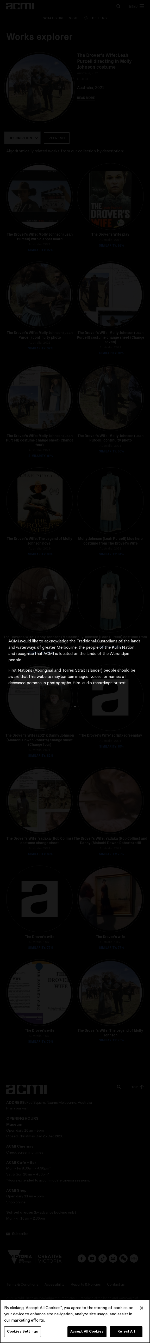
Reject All (126, 1333)
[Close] (141, 1310)
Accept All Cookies (87, 1333)
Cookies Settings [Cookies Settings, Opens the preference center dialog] (22, 1333)
